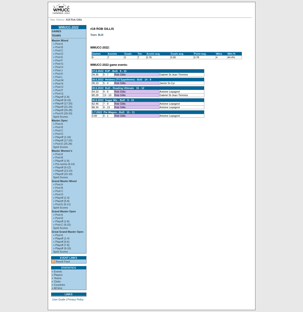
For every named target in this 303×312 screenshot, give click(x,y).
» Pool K (58, 73)
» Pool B (58, 47)
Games (56, 31)
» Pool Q (58, 93)
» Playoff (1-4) (61, 197)
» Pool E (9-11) (62, 204)
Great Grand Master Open (68, 231)
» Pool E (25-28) (62, 143)
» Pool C (58, 50)
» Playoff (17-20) (62, 103)
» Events (57, 271)
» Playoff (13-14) (62, 170)
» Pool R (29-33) (62, 113)
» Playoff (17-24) (62, 140)
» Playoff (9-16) (62, 100)
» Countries (58, 284)
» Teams (57, 278)
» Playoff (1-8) (61, 96)
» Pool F (58, 60)
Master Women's (62, 150)
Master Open (60, 120)
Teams (56, 35)
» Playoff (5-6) (61, 241)
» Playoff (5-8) (61, 201)
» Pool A (58, 43)
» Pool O (58, 86)
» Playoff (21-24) (62, 106)
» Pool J (58, 70)
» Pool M (58, 80)
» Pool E (58, 57)
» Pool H (58, 67)
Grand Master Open (64, 211)
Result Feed (63, 261)
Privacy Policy (75, 299)
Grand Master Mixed (64, 181)
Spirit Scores (60, 116)
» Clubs (56, 281)
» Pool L (58, 77)
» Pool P (58, 90)
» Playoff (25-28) (62, 110)
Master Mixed (60, 40)
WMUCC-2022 (68, 27)
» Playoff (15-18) (62, 174)
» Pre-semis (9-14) (64, 164)
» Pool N (58, 83)
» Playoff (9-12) (62, 167)
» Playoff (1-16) (62, 137)
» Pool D (58, 53)
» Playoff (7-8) (61, 245)
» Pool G (58, 63)
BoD (100, 34)
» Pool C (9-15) (62, 224)
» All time (57, 288)
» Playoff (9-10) (62, 248)
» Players (57, 274)
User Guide (58, 299)
